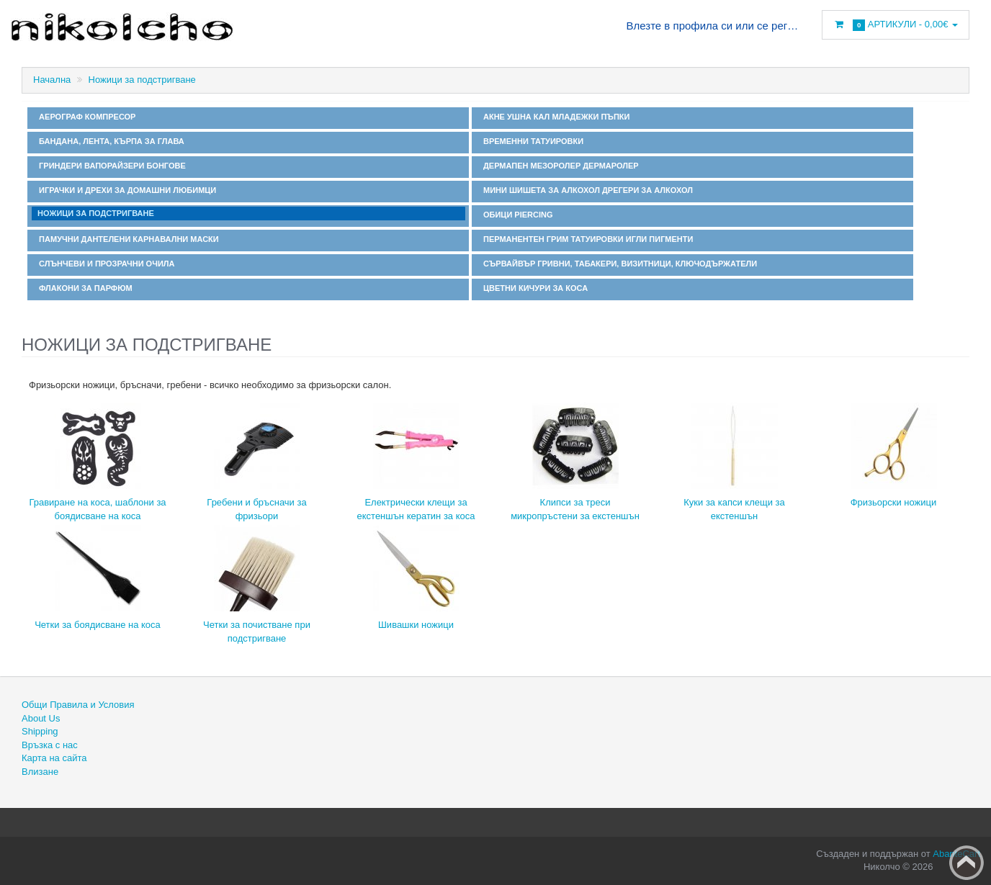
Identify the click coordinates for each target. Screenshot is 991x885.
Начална (52, 79)
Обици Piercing (516, 214)
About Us (41, 718)
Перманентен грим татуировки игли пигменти (586, 239)
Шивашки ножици (416, 624)
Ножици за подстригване (142, 79)
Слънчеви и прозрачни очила (104, 263)
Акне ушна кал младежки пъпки (554, 116)
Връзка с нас (50, 745)
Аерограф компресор (85, 116)
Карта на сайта (54, 758)
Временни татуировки (531, 141)
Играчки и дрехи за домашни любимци (125, 190)
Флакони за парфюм (84, 288)
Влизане (40, 771)
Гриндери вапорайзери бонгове (110, 165)
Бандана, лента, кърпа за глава (109, 141)
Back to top (966, 863)
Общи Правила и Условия (78, 704)
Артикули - (895, 25)
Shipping (40, 731)
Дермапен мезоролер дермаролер (559, 165)
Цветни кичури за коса (533, 288)
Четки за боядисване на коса (98, 624)
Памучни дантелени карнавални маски (127, 239)
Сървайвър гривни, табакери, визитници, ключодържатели (618, 263)
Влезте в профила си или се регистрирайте (713, 25)
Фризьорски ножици (894, 502)
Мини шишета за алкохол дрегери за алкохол (586, 190)
